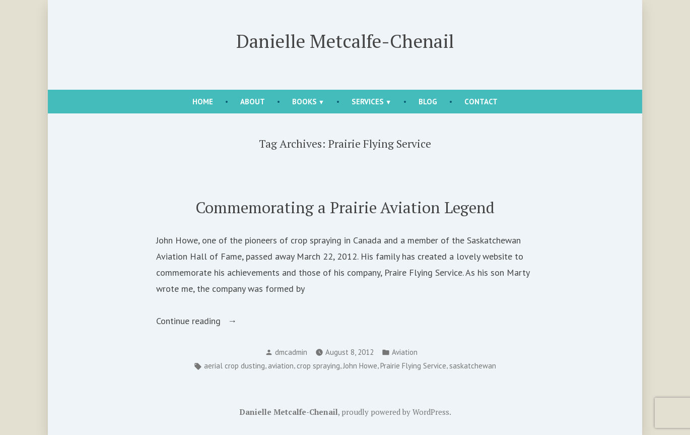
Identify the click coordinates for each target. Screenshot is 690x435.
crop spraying (318, 365)
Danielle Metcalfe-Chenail (345, 40)
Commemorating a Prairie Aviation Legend (345, 207)
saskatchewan (472, 365)
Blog (428, 101)
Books (304, 101)
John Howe (360, 365)
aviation (281, 365)
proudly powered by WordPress (395, 412)
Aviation (405, 352)
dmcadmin (291, 352)
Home (202, 101)
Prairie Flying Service (413, 365)
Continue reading (222, 321)
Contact (481, 101)
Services (368, 101)
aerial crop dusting (234, 365)
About (252, 101)
